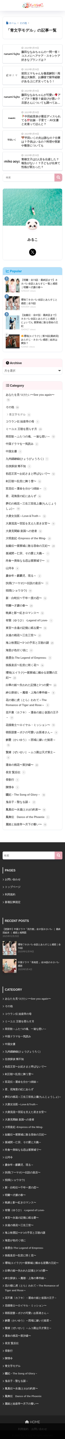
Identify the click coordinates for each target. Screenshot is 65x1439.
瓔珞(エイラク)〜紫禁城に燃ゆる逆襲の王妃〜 (31, 675)
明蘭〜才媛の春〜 (19, 606)
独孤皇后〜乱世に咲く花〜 (25, 665)
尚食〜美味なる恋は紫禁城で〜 (28, 561)
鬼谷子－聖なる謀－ (21, 802)
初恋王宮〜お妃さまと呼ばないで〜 (30, 474)
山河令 (12, 568)
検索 (58, 177)
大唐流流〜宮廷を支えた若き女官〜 (30, 524)
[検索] (58, 855)
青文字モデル (20, 415)
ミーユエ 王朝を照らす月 (24, 429)
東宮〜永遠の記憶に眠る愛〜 (26, 628)
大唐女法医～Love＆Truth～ (26, 516)
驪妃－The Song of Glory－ (26, 795)
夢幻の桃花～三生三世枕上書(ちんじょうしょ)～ (31, 506)
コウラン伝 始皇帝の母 (23, 422)
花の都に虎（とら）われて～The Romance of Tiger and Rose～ (28, 703)
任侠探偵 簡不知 (18, 466)
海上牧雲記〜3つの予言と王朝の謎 (30, 643)
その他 (12, 407)
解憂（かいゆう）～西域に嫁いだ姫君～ (31, 742)
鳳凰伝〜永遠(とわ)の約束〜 (26, 810)
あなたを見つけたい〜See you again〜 (30, 397)
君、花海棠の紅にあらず (24, 496)
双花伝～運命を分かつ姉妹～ (26, 489)
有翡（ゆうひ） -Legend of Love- (29, 621)
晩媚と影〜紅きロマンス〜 (25, 613)
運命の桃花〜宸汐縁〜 (22, 765)
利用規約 (10, 894)
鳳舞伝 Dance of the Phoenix (28, 817)
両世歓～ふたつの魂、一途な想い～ (30, 436)
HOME (32, 1422)
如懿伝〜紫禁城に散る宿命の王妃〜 (30, 546)
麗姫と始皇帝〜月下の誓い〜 (26, 825)
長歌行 (12, 780)
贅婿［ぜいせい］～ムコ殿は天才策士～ (31, 755)
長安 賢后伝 (16, 772)
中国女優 (14, 452)
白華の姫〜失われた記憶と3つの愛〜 (31, 685)
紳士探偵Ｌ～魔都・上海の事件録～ (30, 693)
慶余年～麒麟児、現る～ (24, 576)
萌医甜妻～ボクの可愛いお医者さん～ (32, 733)
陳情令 (12, 787)
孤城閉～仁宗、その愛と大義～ (28, 554)
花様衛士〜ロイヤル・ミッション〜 (30, 725)
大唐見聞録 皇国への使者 (24, 531)
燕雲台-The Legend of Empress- (29, 658)
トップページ (12, 887)
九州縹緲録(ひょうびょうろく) (27, 459)
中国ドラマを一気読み (22, 444)
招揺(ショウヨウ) (19, 591)
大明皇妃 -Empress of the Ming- (28, 538)
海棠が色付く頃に (19, 650)
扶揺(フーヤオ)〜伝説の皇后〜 (27, 583)
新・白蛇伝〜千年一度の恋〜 (26, 598)
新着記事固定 (12, 902)
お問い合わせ (12, 879)
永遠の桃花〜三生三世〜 (24, 635)
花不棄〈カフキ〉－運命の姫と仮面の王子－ (32, 715)
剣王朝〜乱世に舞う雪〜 (24, 481)
